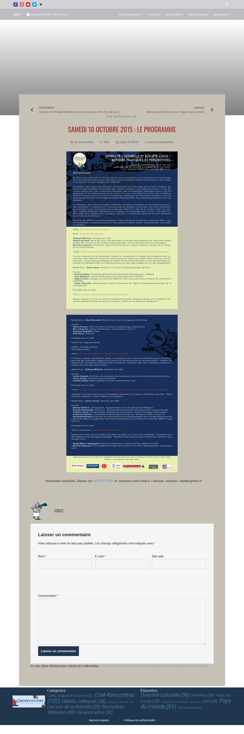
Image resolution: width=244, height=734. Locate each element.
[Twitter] (34, 4)
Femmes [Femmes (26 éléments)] (202, 704)
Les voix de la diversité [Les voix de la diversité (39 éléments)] (73, 716)
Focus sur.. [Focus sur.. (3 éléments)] (125, 711)
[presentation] (67, 579)
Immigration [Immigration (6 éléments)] (168, 711)
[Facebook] (15, 4)
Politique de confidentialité (139, 729)
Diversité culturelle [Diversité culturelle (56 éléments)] (164, 704)
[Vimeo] (41, 4)
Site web (158, 556)
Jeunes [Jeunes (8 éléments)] (182, 711)
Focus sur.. (154, 14)
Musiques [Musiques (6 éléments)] (195, 711)
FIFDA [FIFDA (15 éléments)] (222, 705)
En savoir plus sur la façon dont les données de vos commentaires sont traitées (154, 666)
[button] (141, 14)
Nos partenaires (198, 14)
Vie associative (122, 116)
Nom (42, 556)
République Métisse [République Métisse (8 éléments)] (189, 717)
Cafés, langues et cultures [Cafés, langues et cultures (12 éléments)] (69, 705)
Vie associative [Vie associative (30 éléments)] (94, 721)
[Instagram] (22, 4)
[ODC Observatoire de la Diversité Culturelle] (17, 15)
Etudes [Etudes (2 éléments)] (111, 711)
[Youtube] (28, 4)
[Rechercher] (227, 4)
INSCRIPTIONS (103, 481)
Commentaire (48, 595)
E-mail (100, 556)
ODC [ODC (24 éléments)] (209, 710)
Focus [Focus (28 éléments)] (149, 710)
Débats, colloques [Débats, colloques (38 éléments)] (83, 710)
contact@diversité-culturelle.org (49, 14)
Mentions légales (99, 729)
